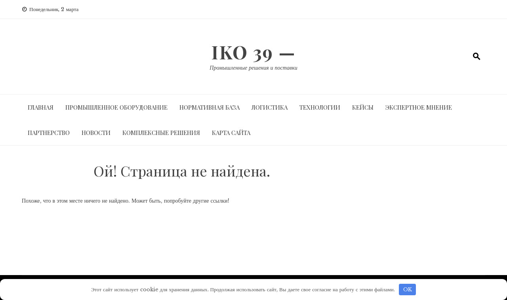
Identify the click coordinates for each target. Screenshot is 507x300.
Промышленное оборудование (116, 107)
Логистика (270, 107)
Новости (96, 133)
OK (407, 289)
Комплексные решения (161, 133)
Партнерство (49, 133)
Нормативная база (209, 107)
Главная (40, 107)
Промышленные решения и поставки (253, 67)
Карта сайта (231, 133)
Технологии (319, 107)
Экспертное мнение (418, 107)
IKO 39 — (253, 52)
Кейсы (363, 107)
